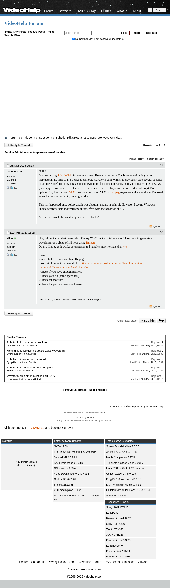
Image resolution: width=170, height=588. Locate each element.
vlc (125, 246)
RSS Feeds (112, 562)
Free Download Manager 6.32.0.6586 (75, 451)
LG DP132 (112, 512)
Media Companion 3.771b (120, 457)
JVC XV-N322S (115, 534)
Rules (50, 31)
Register (151, 32)
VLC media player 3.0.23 (68, 490)
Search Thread (154, 158)
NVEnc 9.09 (61, 446)
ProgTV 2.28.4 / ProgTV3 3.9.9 (123, 479)
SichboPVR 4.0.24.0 (65, 457)
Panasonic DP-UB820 (118, 518)
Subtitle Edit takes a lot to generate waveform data (89, 137)
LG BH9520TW (114, 545)
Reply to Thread (19, 145)
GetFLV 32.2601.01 (65, 479)
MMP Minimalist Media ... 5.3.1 (123, 484)
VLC (72, 192)
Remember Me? (83, 39)
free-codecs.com (91, 569)
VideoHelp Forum (24, 23)
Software (65, 11)
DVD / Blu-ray (86, 11)
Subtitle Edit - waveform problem (27, 342)
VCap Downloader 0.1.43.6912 (71, 473)
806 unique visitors (26, 462)
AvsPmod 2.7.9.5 (116, 495)
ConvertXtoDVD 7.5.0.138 (121, 473)
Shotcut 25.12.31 (63, 484)
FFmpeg (115, 192)
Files (17, 35)
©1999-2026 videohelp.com (85, 576)
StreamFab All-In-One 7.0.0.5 (122, 446)
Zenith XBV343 (114, 529)
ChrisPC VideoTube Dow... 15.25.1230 (128, 490)
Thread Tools (135, 158)
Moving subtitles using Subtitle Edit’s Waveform (36, 350)
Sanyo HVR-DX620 (117, 507)
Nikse (10, 238)
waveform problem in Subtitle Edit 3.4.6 (31, 376)
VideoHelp (130, 406)
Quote (155, 226)
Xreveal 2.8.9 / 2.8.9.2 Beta (121, 451)
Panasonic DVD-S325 (118, 540)
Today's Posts (36, 31)
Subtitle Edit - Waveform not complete (30, 367)
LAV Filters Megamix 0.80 (68, 462)
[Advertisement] (40, 89)
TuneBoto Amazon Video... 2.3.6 (124, 462)
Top (161, 320)
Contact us (38, 562)
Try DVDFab (36, 427)
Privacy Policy (57, 562)
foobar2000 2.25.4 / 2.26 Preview (125, 468)
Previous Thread (76, 389)
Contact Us (116, 406)
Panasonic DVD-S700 (118, 556)
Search (8, 35)
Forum (48, 11)
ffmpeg (90, 242)
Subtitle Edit (64, 175)
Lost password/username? (109, 39)
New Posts (19, 31)
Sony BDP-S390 (115, 523)
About (137, 11)
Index (8, 31)
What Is (122, 11)
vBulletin (91, 417)
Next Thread (97, 389)
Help (137, 32)
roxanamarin (14, 171)
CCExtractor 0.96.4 (65, 468)
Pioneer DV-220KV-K (118, 551)
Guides (106, 11)
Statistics (128, 562)
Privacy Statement (147, 406)
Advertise (85, 562)
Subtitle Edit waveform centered (26, 359)
